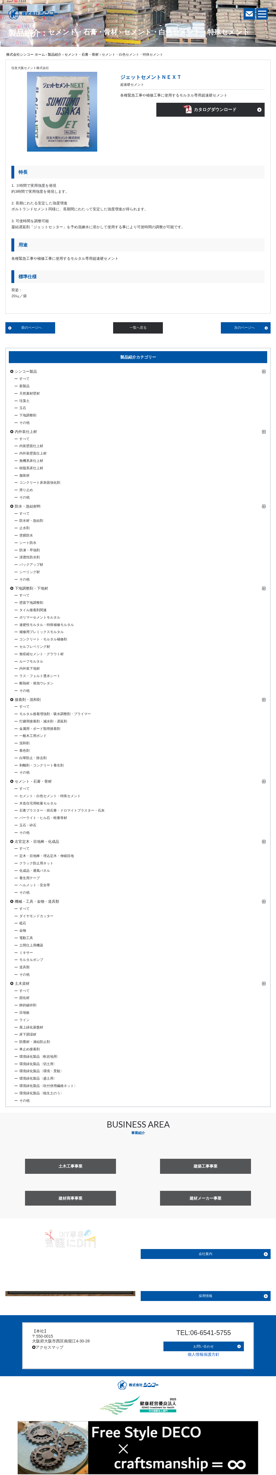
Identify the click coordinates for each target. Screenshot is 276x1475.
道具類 (24, 967)
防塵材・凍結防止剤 (34, 1042)
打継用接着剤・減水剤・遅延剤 (43, 721)
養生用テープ (29, 878)
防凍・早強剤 (29, 550)
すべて (24, 379)
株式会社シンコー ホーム (25, 54)
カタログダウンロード (215, 110)
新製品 (24, 386)
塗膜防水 (26, 535)
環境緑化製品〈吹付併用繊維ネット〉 (48, 1086)
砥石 (22, 923)
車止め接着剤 (29, 1049)
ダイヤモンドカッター (36, 916)
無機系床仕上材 (31, 461)
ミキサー (26, 953)
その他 (24, 423)
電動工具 (26, 938)
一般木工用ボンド (33, 736)
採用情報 (205, 1296)
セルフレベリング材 (34, 647)
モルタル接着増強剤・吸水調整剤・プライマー (55, 714)
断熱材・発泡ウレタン (36, 683)
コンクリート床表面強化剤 (39, 483)
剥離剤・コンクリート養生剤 (41, 765)
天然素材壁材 (29, 393)
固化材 (24, 998)
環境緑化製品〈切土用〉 (38, 1064)
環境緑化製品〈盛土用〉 (38, 1078)
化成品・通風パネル (34, 871)
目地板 (24, 1013)
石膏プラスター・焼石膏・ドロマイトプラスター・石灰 (62, 810)
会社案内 (205, 1254)
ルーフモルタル (31, 661)
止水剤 (24, 528)
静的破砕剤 (27, 1005)
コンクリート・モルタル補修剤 (43, 639)
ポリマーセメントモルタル (39, 617)
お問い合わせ (203, 1344)
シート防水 (27, 543)
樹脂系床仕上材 (31, 468)
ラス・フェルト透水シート (39, 676)
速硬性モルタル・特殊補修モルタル (46, 625)
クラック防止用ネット (36, 863)
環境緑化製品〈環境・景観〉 (41, 1071)
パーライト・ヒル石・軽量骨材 (43, 818)
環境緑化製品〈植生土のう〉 (41, 1093)
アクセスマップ (47, 1347)
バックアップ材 (31, 565)
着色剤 (24, 751)
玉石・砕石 (27, 825)
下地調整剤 (27, 415)
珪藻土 (24, 401)
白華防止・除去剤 (33, 758)
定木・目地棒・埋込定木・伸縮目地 (46, 856)
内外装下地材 (29, 669)
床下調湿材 (27, 1034)
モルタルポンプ (31, 960)
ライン (24, 1020)
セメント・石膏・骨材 (82, 54)
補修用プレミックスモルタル (41, 632)
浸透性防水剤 (29, 557)
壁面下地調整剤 (31, 603)
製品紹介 (54, 54)
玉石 (22, 408)
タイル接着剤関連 (33, 610)
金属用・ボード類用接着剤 (39, 729)
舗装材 (24, 475)
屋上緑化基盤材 (31, 1027)
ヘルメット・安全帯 (34, 885)
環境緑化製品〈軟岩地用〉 (39, 1057)
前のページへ (31, 328)
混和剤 (24, 743)
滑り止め (26, 490)
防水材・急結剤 (31, 521)
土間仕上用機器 (31, 945)
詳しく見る (70, 1285)
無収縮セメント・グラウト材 (41, 654)
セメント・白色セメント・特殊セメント (50, 796)
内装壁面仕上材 (31, 446)
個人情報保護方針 (203, 1351)
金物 (22, 931)
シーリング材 (29, 572)
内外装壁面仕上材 (33, 453)
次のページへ (244, 328)
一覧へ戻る (138, 328)
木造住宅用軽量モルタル (38, 803)
